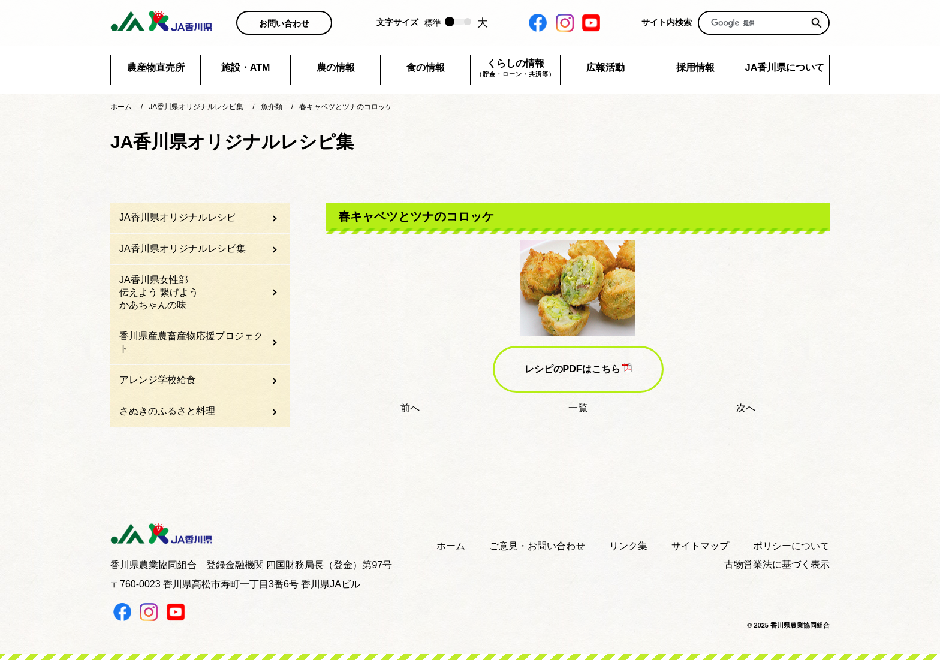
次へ (745, 408)
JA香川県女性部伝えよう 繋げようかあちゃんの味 (158, 292)
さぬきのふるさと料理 (167, 411)
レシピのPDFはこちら (578, 368)
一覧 (578, 408)
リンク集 (628, 546)
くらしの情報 (515, 68)
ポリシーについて (791, 546)
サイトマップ (700, 546)
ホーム (450, 546)
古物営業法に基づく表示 (777, 564)
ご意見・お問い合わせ (537, 546)
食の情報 (425, 67)
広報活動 (605, 67)
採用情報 (695, 67)
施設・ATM (245, 67)
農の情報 (336, 67)
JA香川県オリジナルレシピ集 (182, 248)
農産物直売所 (156, 67)
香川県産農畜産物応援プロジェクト (191, 342)
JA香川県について (784, 67)
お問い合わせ (284, 23)
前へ (410, 408)
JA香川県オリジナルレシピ (177, 217)
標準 (432, 23)
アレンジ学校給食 (157, 380)
